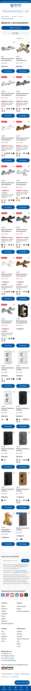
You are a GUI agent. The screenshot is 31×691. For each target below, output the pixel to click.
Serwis (19, 644)
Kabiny (3, 618)
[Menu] (4, 687)
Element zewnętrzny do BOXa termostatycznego (7, 369)
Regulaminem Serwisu (21, 564)
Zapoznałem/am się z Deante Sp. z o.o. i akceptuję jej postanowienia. (16, 571)
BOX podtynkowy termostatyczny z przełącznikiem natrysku (21, 322)
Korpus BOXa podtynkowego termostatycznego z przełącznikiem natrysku (7, 530)
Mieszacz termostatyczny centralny (21, 59)
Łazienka (4, 603)
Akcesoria (4, 621)
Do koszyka (8, 71)
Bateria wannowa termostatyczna (21, 183)
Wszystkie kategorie (7, 623)
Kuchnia (19, 603)
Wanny (3, 616)
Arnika (3, 634)
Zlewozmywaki (21, 606)
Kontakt (19, 631)
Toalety (3, 611)
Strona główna (5, 16)
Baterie (3, 606)
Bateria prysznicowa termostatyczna (7, 94)
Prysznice (4, 609)
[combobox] (15, 11)
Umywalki (4, 614)
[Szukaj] (27, 11)
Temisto (3, 639)
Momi (3, 641)
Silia (2, 631)
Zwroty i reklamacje (23, 639)
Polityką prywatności (20, 570)
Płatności (19, 636)
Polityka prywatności (6, 674)
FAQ (18, 641)
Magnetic (4, 636)
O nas (18, 646)
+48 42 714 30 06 (9, 658)
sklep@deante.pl (11, 660)
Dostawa (19, 634)
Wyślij (25, 560)
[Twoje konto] (27, 687)
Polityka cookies (25, 674)
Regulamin (17, 674)
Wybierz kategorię (15, 28)
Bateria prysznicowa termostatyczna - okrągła (7, 59)
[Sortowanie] (22, 38)
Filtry (15, 33)
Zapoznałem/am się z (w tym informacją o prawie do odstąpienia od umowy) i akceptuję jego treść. (16, 566)
